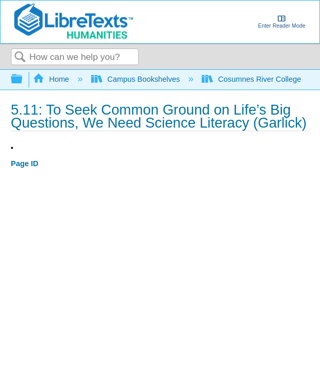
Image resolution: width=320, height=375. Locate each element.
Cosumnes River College (252, 79)
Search (20, 57)
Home (52, 79)
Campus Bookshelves (136, 79)
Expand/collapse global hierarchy (23, 79)
